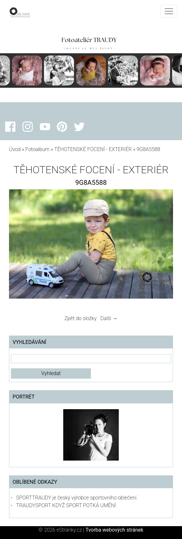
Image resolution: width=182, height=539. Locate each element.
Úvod (15, 149)
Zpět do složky (81, 318)
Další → (109, 318)
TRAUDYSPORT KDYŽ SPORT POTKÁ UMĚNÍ (66, 505)
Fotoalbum (37, 149)
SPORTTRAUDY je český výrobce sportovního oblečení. (76, 498)
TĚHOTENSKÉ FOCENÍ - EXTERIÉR (93, 149)
